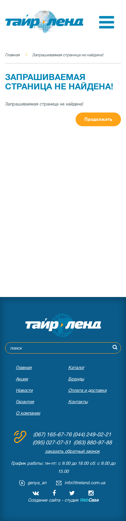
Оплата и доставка (87, 390)
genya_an (37, 482)
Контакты (78, 401)
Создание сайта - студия (63, 500)
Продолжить (98, 119)
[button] (106, 26)
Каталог (76, 367)
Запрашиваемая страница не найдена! (67, 55)
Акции (22, 378)
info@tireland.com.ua (85, 482)
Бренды (76, 378)
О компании (28, 413)
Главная (12, 55)
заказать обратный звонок (72, 451)
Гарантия (25, 401)
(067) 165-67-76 (52, 435)
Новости (24, 390)
